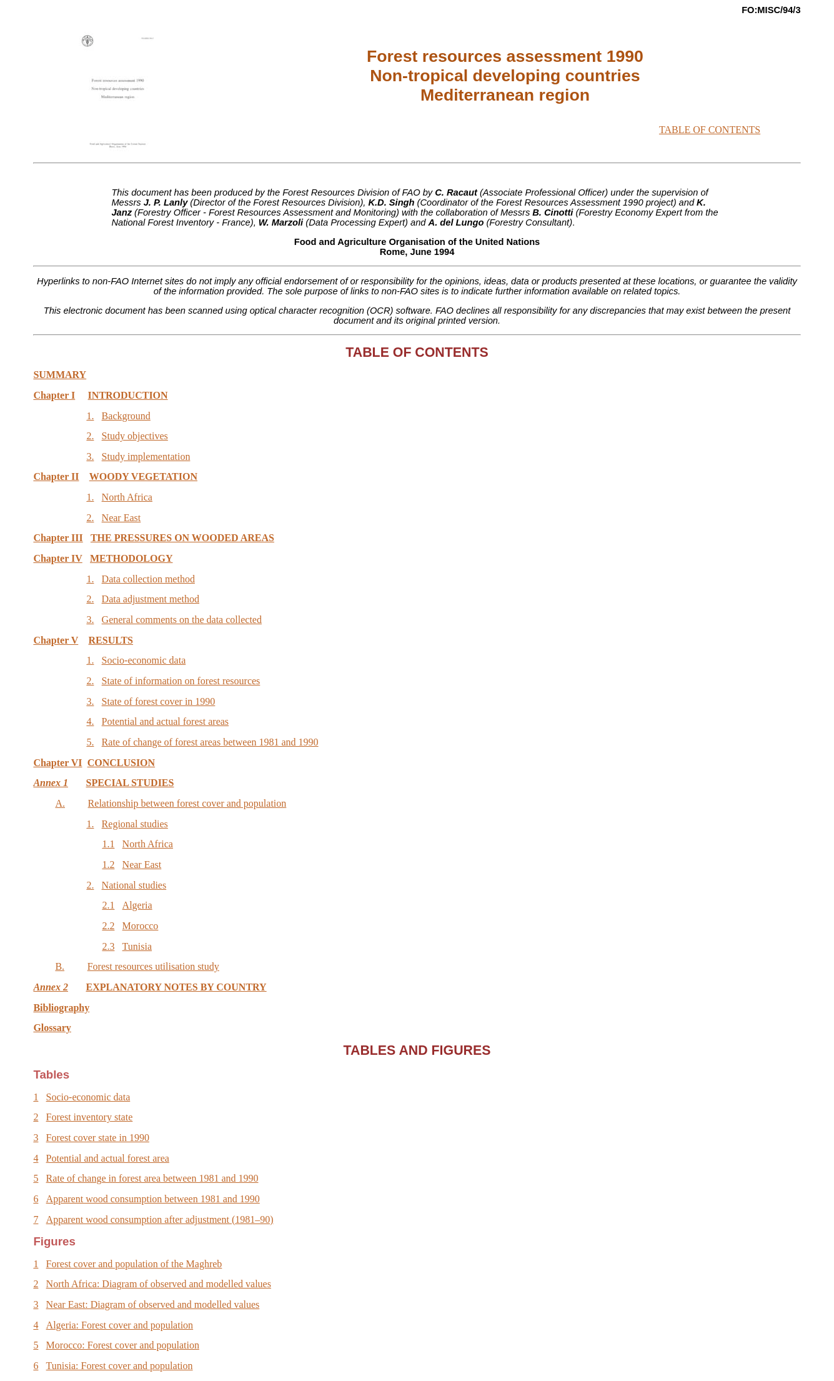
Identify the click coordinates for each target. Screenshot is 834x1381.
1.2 (108, 864)
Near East (121, 517)
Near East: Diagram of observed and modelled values (153, 1304)
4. (90, 721)
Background (126, 416)
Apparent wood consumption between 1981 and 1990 (153, 1199)
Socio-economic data (144, 660)
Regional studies (135, 824)
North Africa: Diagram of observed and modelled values (158, 1284)
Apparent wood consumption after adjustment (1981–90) (160, 1219)
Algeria (137, 905)
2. (90, 436)
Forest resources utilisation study (153, 966)
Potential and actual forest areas (165, 721)
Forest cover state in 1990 (97, 1137)
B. (59, 966)
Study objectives (135, 436)
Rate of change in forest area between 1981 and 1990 (152, 1178)
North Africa (127, 497)
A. (60, 803)
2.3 (108, 946)
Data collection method (148, 579)
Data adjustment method (150, 599)
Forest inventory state (89, 1117)
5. (90, 742)
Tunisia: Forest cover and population (119, 1365)
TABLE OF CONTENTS (709, 129)
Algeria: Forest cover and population (120, 1325)
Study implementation (146, 456)
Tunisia (137, 946)
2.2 (108, 925)
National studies (134, 885)
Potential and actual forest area (107, 1158)
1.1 (108, 844)
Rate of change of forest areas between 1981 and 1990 (210, 742)
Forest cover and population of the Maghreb (134, 1264)
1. (90, 416)
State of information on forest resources (181, 681)
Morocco (140, 925)
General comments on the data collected (182, 619)
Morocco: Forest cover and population (122, 1345)
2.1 (108, 905)
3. (90, 456)
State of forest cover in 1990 (159, 701)
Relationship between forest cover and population (187, 803)
